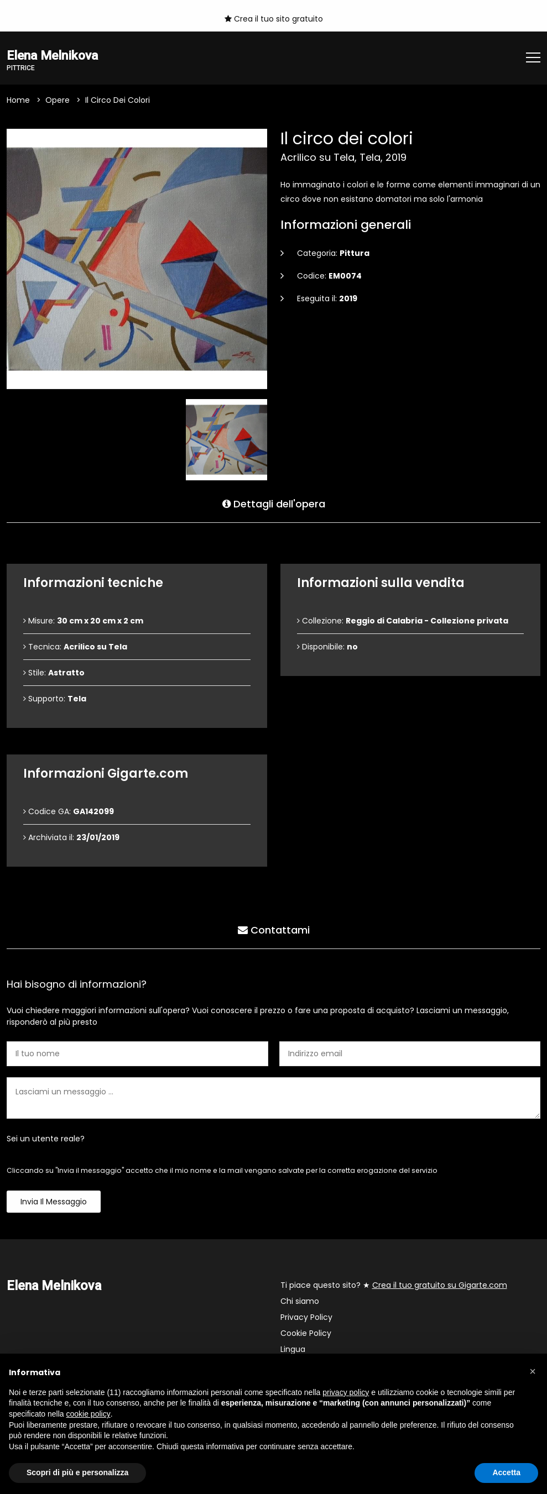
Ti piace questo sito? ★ (393, 1285)
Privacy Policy (306, 1317)
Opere (57, 100)
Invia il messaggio (53, 1201)
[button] (532, 1371)
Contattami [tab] (274, 930)
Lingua (292, 1349)
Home (18, 100)
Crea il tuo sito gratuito (274, 18)
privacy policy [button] (345, 1392)
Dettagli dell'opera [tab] (273, 504)
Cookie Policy (305, 1333)
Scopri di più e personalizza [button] (77, 1472)
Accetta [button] (506, 1472)
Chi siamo (299, 1301)
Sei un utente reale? (46, 1138)
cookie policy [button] (88, 1413)
